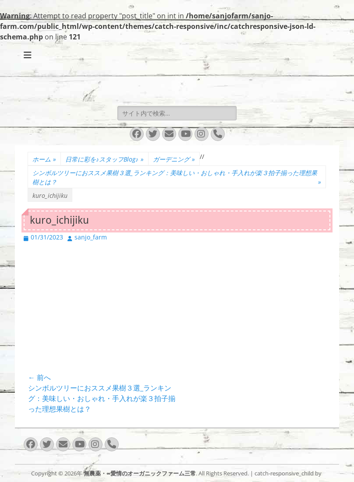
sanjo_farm (90, 237)
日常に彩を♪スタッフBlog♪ (104, 159)
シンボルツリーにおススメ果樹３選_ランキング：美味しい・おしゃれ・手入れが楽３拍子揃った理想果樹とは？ (176, 177)
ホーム (44, 159)
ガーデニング (174, 159)
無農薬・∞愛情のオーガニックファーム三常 (140, 473)
